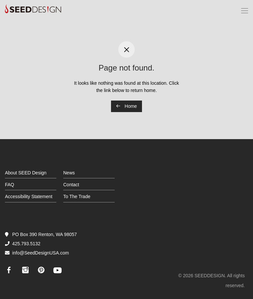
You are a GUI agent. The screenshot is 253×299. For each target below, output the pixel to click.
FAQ (9, 184)
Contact (71, 184)
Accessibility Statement (28, 196)
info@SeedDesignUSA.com (40, 252)
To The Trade (76, 196)
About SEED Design (25, 172)
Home (126, 106)
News (69, 172)
